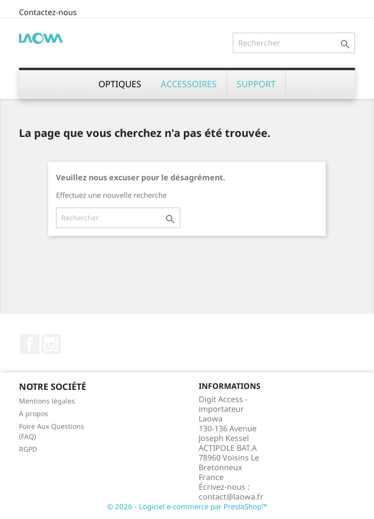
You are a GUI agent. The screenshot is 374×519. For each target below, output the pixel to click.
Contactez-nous (48, 12)
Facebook (29, 344)
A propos (33, 413)
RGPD (28, 449)
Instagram (51, 344)
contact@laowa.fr (231, 496)
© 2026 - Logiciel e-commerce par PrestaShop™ (187, 506)
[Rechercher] (294, 43)
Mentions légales (47, 400)
